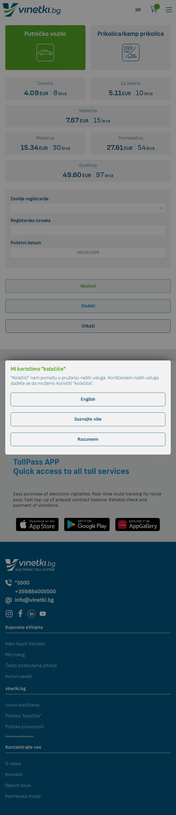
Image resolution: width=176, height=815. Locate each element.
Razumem (88, 439)
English (88, 399)
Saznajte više (88, 419)
